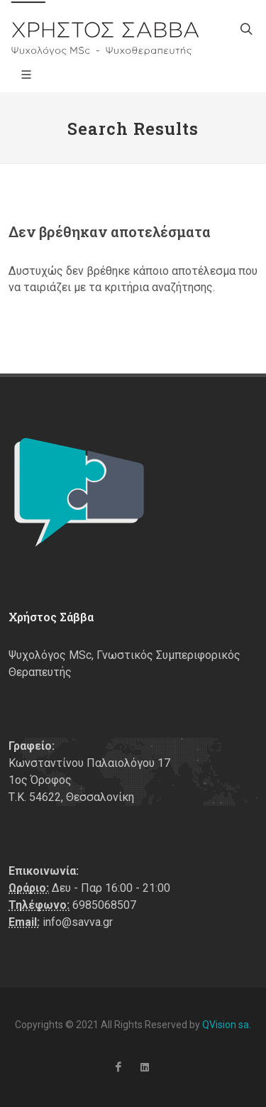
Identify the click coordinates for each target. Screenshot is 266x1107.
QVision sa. (226, 1024)
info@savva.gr (78, 922)
